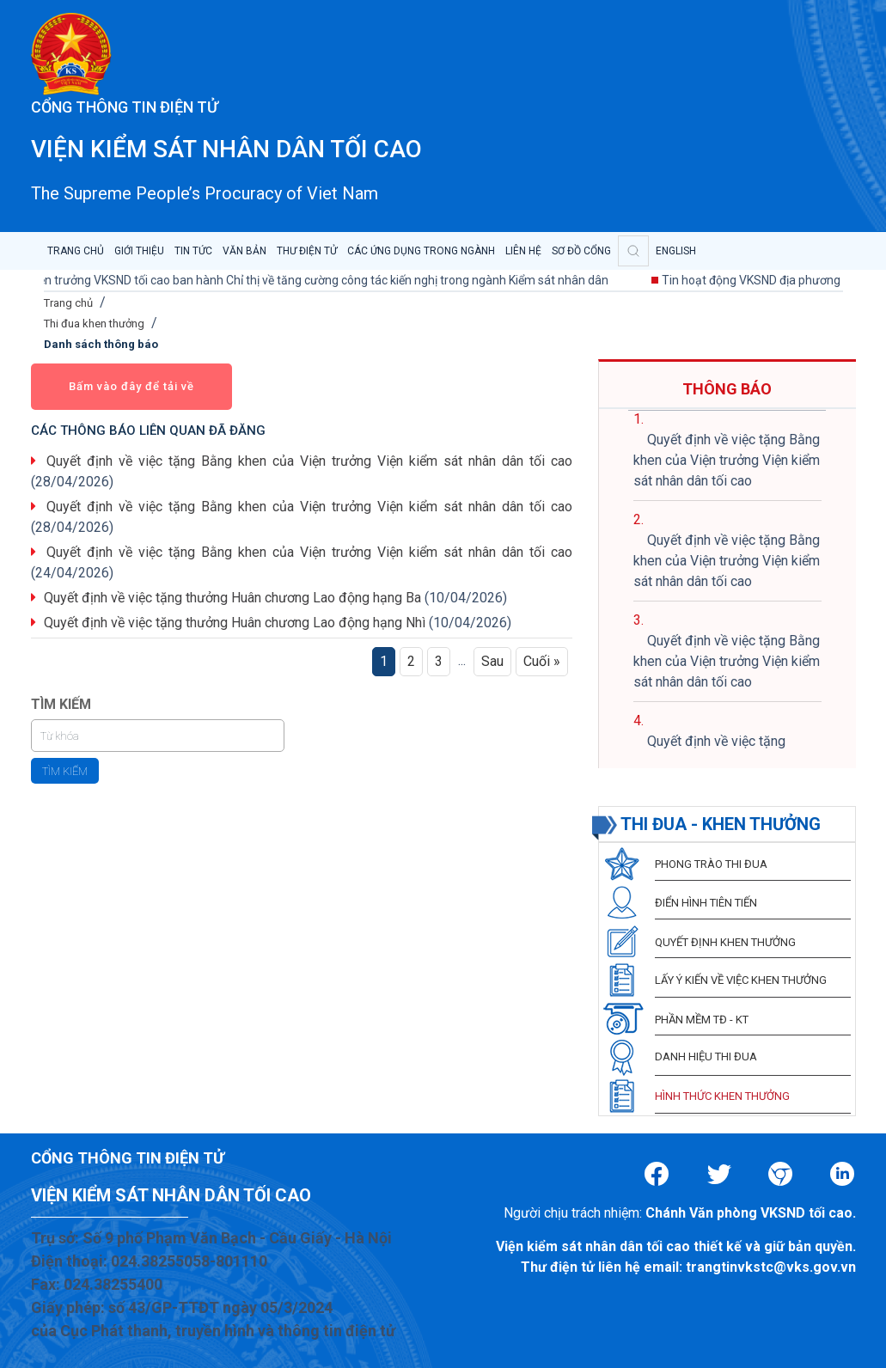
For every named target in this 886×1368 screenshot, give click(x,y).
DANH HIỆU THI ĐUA (706, 1056)
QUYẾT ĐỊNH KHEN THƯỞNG (725, 942)
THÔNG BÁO (727, 389)
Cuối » (541, 661)
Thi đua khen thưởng (94, 323)
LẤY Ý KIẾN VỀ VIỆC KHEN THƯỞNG (741, 980)
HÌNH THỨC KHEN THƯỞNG (722, 1096)
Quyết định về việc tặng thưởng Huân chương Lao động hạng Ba (232, 597)
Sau (492, 661)
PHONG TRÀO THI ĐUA (711, 864)
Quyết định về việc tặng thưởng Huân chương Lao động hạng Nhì (234, 622)
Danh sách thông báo (101, 344)
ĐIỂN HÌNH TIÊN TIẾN (706, 902)
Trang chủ (68, 302)
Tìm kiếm (65, 771)
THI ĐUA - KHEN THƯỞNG (720, 824)
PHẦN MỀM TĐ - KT (702, 1019)
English (676, 251)
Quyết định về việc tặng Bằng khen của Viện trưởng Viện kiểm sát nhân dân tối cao (309, 461)
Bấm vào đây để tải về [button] (131, 386)
